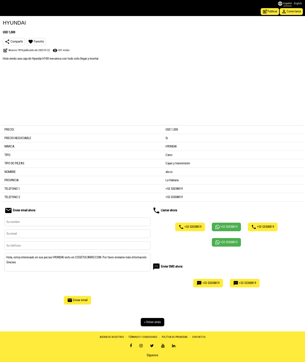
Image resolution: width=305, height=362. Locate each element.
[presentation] (77, 283)
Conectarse (291, 11)
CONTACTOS (198, 337)
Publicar (269, 11)
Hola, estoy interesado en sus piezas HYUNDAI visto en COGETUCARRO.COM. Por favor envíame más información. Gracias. (77, 262)
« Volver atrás (152, 322)
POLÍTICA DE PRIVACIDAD (175, 337)
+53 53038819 (190, 227)
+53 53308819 (262, 227)
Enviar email (77, 300)
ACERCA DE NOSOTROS (112, 337)
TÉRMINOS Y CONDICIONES (142, 337)
